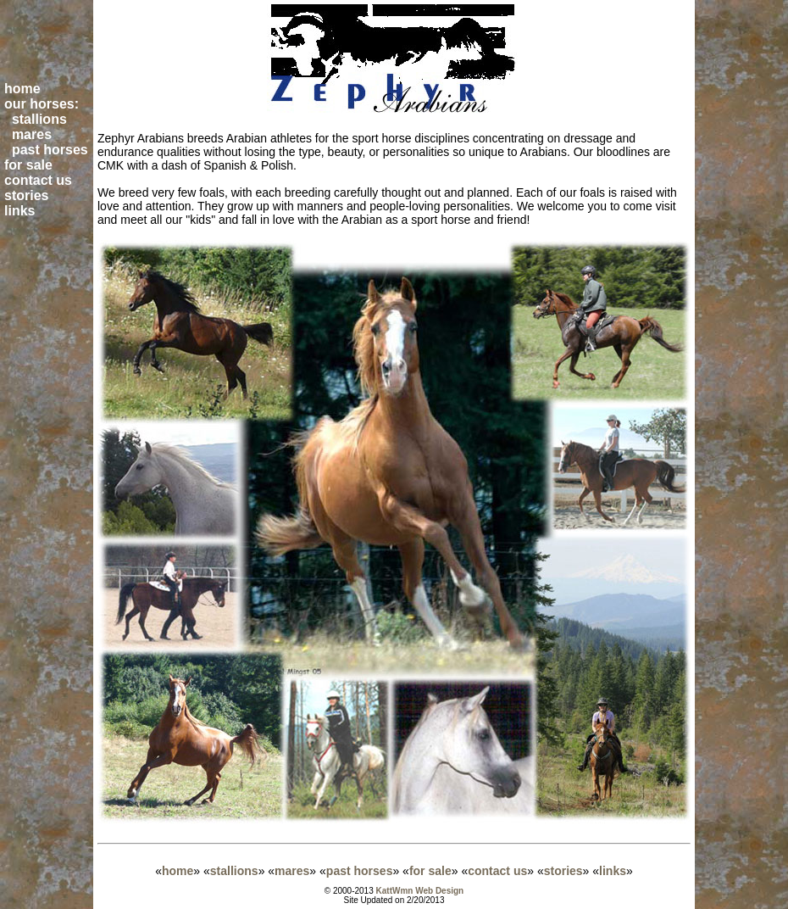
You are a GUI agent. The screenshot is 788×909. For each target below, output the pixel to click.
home (177, 871)
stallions (234, 871)
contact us (497, 871)
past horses (359, 871)
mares (292, 871)
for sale (430, 871)
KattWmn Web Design (420, 890)
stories (563, 871)
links (612, 871)
